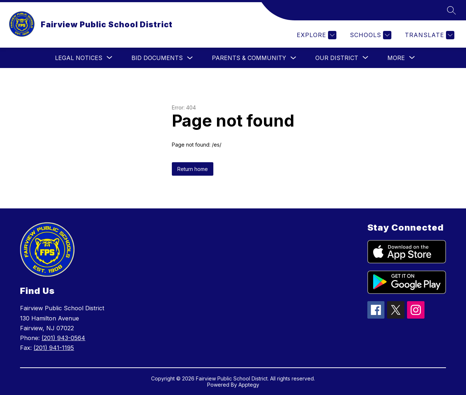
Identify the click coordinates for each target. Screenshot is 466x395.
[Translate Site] (428, 35)
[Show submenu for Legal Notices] (78, 57)
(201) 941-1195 (53, 347)
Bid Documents (157, 57)
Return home (192, 169)
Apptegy (248, 385)
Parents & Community (249, 57)
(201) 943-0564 (63, 338)
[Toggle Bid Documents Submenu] (190, 58)
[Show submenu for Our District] (336, 57)
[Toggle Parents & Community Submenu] (293, 58)
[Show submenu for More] (396, 57)
